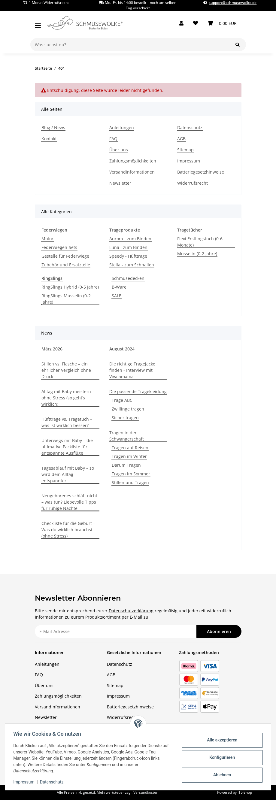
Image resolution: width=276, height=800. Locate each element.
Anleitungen (121, 127)
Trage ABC (122, 400)
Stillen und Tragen (130, 482)
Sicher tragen (125, 417)
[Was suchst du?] (129, 44)
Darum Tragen (126, 465)
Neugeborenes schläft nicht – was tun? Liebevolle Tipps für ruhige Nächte (69, 502)
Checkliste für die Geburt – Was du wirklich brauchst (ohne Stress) (68, 529)
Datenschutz (53, 782)
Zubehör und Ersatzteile (65, 265)
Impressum (25, 782)
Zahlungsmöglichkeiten (132, 161)
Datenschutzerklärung (131, 611)
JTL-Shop (245, 792)
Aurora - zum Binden (130, 238)
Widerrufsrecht (192, 183)
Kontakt (49, 138)
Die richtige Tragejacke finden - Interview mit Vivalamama (132, 370)
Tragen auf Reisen (130, 447)
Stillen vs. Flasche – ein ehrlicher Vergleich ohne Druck (66, 370)
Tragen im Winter (129, 456)
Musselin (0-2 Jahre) (197, 253)
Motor (47, 238)
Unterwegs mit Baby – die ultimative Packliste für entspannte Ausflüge (67, 447)
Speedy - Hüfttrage (128, 256)
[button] (181, 23)
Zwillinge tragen (128, 409)
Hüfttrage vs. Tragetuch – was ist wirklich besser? (66, 422)
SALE (116, 295)
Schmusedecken (128, 278)
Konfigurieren (220, 757)
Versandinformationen (132, 172)
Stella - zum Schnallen (131, 265)
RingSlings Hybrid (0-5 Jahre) (70, 287)
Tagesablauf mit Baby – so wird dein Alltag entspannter (67, 474)
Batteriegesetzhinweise (200, 172)
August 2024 (122, 349)
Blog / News (53, 127)
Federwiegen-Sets (59, 247)
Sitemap (185, 150)
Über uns (118, 150)
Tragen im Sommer (131, 474)
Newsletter (120, 183)
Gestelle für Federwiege (65, 256)
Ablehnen (220, 774)
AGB (181, 138)
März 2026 (51, 349)
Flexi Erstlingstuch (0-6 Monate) (200, 242)
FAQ (113, 138)
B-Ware (119, 287)
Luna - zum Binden (128, 247)
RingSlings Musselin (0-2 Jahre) (66, 299)
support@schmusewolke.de (232, 2)
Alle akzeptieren (220, 740)
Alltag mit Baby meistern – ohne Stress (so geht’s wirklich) (67, 398)
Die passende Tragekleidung (138, 391)
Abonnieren (219, 631)
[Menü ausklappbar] (38, 23)
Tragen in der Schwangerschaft (126, 436)
